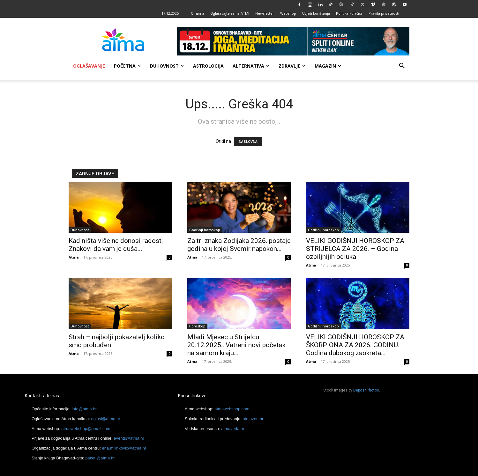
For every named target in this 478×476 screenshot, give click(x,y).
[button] (401, 66)
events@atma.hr (129, 438)
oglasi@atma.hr (105, 418)
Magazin (328, 66)
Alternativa (251, 66)
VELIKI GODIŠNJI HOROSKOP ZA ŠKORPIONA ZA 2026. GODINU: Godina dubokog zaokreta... (355, 345)
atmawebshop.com (231, 408)
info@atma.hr (84, 408)
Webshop (288, 13)
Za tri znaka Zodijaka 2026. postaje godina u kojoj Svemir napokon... (239, 245)
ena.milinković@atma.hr (124, 448)
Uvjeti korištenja (316, 13)
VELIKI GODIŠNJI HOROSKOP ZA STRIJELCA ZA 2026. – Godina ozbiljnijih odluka (355, 248)
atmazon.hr (253, 418)
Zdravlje (292, 66)
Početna (127, 66)
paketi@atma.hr (100, 458)
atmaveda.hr (232, 428)
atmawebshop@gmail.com (85, 428)
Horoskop (197, 326)
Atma (74, 257)
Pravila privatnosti (384, 13)
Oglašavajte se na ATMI (229, 13)
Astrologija (208, 66)
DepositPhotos (366, 390)
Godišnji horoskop (204, 230)
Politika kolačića (349, 13)
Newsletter (264, 13)
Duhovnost (167, 66)
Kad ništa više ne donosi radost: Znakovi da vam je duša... (116, 245)
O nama (197, 13)
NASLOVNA (248, 142)
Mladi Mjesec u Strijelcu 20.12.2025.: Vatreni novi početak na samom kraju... (236, 345)
